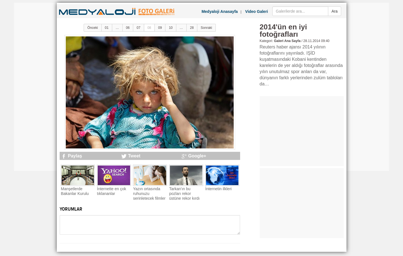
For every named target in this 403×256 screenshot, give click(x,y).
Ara (335, 11)
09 (160, 28)
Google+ (197, 155)
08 (149, 28)
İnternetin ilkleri (218, 189)
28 (192, 28)
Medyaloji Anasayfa (220, 11)
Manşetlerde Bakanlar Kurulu (75, 191)
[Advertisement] (36, 87)
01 (107, 28)
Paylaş (75, 155)
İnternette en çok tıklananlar (111, 191)
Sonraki (206, 28)
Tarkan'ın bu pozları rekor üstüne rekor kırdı (184, 194)
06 (128, 28)
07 (138, 28)
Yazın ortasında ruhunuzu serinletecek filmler (149, 194)
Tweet (134, 155)
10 (170, 28)
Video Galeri (256, 11)
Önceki (92, 28)
